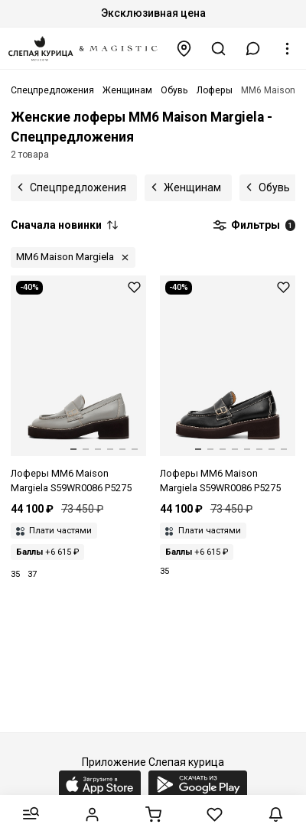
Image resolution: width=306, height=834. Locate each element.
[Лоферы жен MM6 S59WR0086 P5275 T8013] (227, 385)
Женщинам (192, 187)
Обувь (274, 187)
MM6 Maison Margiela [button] (65, 256)
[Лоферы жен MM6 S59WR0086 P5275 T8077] (78, 385)
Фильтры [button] (254, 226)
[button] (253, 48)
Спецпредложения (78, 187)
